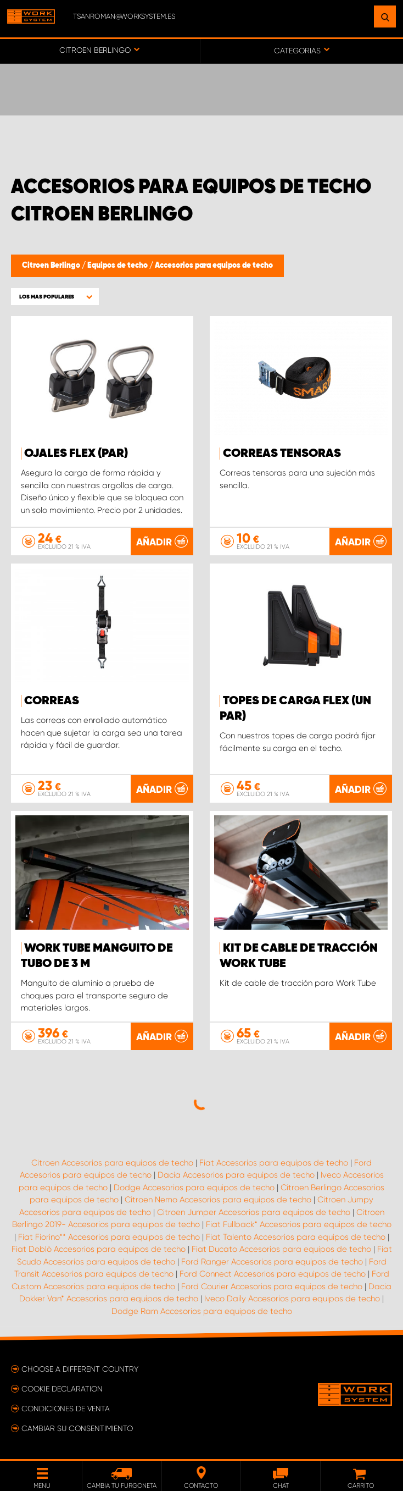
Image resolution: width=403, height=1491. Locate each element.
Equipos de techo (118, 265)
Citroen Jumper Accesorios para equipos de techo (253, 1212)
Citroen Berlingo (52, 265)
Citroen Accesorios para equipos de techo (112, 1163)
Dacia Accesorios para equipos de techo (236, 1175)
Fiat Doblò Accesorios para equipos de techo (99, 1249)
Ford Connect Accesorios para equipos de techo (273, 1274)
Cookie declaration (62, 1388)
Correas (51, 701)
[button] (55, 296)
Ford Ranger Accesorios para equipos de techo (272, 1262)
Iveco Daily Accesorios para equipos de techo (292, 1299)
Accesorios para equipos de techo (214, 265)
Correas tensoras (282, 454)
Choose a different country (79, 1369)
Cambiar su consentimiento (77, 1428)
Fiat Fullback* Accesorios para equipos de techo (298, 1224)
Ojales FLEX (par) (76, 454)
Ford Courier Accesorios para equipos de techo (271, 1286)
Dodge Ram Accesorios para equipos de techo (201, 1311)
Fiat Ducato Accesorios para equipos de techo (281, 1249)
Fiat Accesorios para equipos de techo (273, 1163)
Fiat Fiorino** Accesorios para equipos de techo (109, 1237)
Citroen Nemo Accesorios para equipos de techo (218, 1200)
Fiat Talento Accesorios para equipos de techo (295, 1237)
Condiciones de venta (65, 1408)
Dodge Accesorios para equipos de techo (194, 1187)
